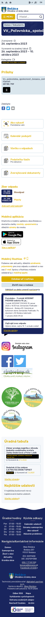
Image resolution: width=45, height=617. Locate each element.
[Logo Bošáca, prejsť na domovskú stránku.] (22, 10)
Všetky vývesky (12, 479)
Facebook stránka (29, 568)
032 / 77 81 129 (29, 562)
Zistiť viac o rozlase (22, 285)
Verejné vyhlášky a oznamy (14, 62)
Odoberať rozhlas (22, 279)
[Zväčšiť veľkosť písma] (35, 2)
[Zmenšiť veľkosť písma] (32, 2)
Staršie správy (11, 330)
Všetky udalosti (12, 498)
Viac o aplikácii (9, 247)
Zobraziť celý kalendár (12, 206)
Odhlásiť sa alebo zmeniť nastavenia (22, 290)
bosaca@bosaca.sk (29, 565)
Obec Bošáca (30, 586)
